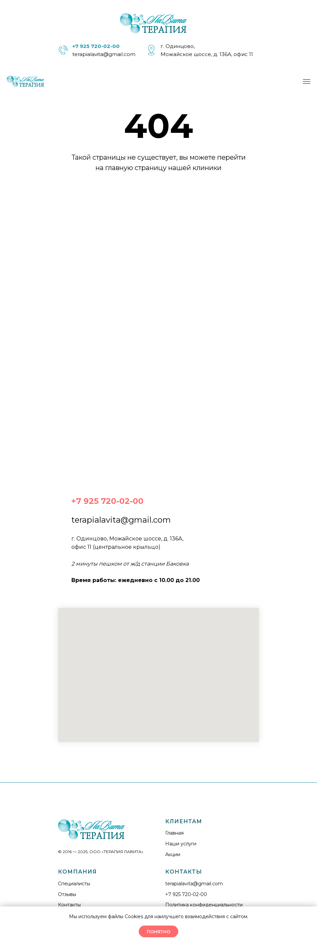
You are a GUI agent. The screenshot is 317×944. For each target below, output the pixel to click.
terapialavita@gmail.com (103, 54)
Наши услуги (180, 844)
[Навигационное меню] (306, 81)
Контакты (69, 905)
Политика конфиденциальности (204, 905)
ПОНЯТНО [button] (158, 931)
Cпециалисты (74, 884)
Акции (172, 854)
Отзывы (67, 894)
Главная (174, 833)
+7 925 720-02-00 (186, 894)
